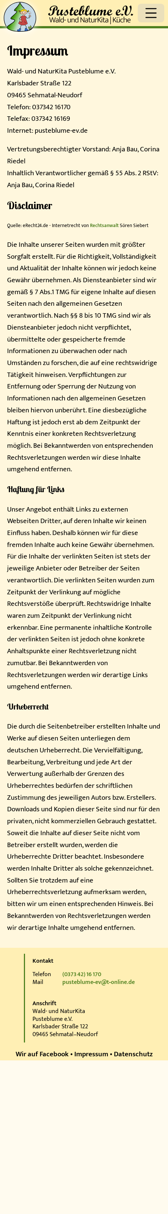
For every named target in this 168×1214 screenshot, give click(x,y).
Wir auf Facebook (42, 1054)
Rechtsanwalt (104, 225)
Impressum (91, 1054)
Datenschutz (133, 1054)
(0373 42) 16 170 (81, 974)
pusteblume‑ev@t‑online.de (98, 982)
